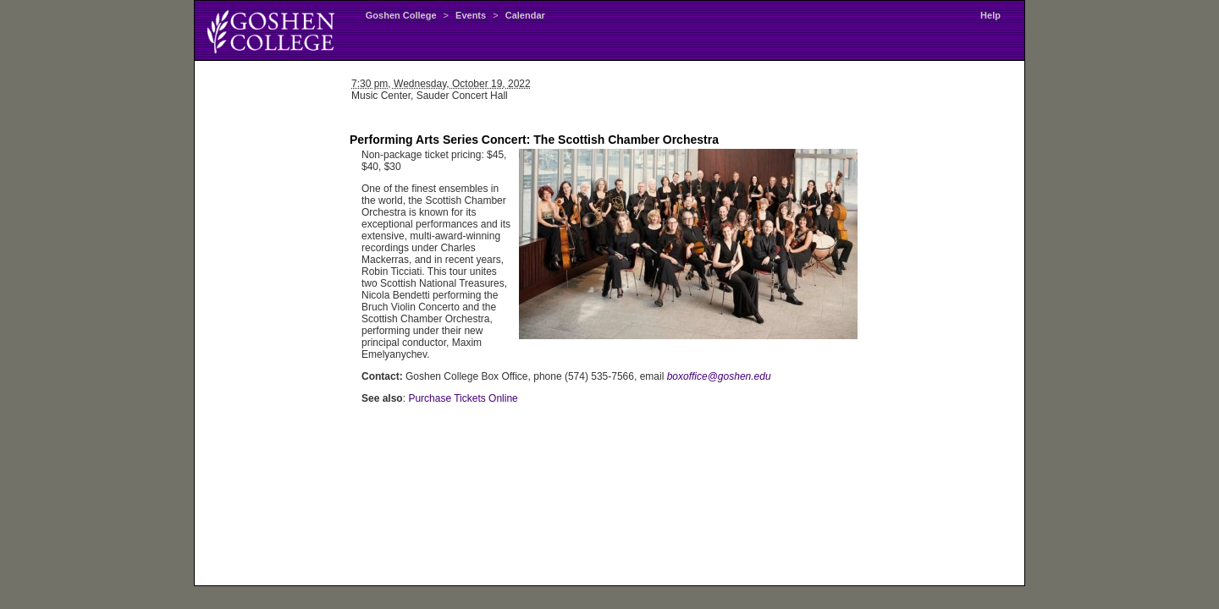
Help (990, 15)
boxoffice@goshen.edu (719, 376)
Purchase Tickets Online (462, 398)
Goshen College (401, 15)
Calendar (525, 15)
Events (470, 15)
